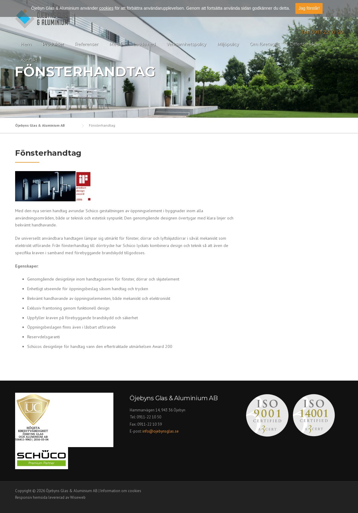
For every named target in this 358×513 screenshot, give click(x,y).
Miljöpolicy (228, 44)
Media (115, 44)
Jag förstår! (309, 7)
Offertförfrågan (306, 44)
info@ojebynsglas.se (161, 431)
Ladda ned (144, 44)
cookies (106, 7)
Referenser (86, 44)
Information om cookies (120, 490)
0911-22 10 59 (149, 424)
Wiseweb (78, 497)
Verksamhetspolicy (186, 44)
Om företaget (264, 44)
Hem (26, 44)
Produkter (53, 44)
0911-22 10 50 (149, 417)
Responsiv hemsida (31, 497)
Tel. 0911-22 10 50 (322, 32)
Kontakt (29, 60)
